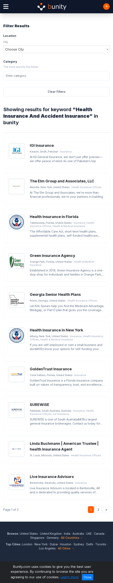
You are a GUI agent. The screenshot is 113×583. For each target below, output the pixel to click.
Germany (53, 537)
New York (41, 544)
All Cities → (66, 548)
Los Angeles (47, 548)
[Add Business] (106, 6)
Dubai (54, 544)
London (27, 544)
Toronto (100, 544)
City (5, 41)
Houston (65, 544)
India (67, 533)
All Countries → (72, 537)
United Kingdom (51, 533)
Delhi (89, 544)
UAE (89, 533)
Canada (99, 533)
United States (29, 533)
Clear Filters (57, 91)
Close (87, 577)
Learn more (69, 577)
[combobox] (56, 49)
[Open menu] (5, 6)
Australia (78, 533)
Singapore (37, 537)
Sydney (79, 544)
